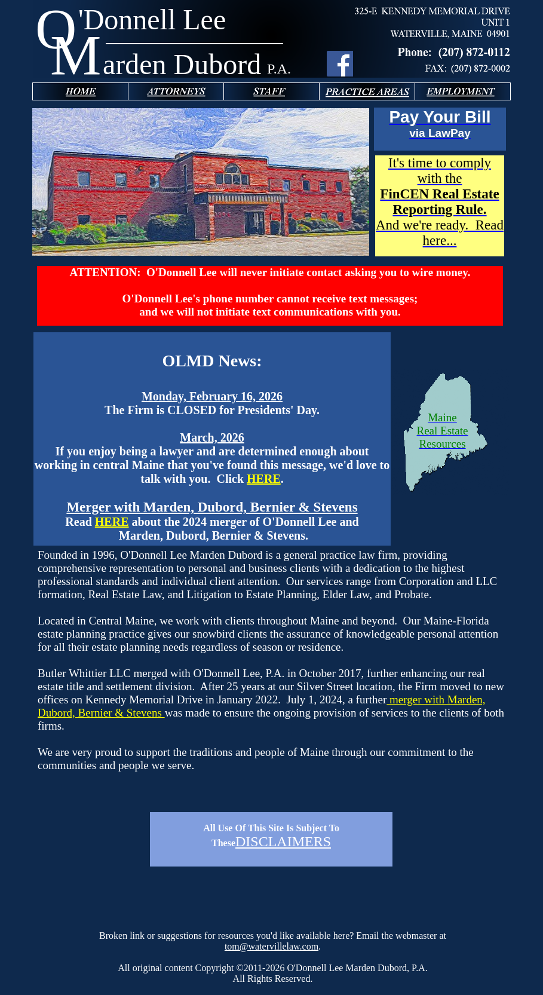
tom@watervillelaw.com (271, 946)
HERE (264, 478)
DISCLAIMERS (283, 841)
